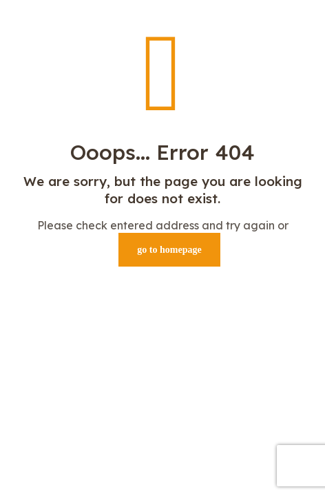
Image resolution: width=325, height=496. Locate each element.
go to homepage (169, 250)
